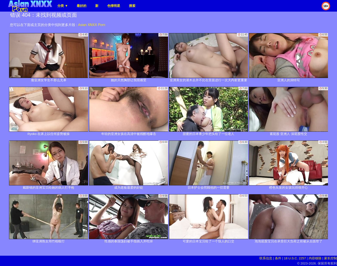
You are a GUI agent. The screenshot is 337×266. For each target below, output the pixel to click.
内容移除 (315, 258)
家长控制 (330, 258)
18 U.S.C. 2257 (295, 258)
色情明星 (113, 6)
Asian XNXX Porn (91, 25)
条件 (278, 258)
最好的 (81, 6)
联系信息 (265, 258)
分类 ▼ (62, 6)
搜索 (132, 6)
